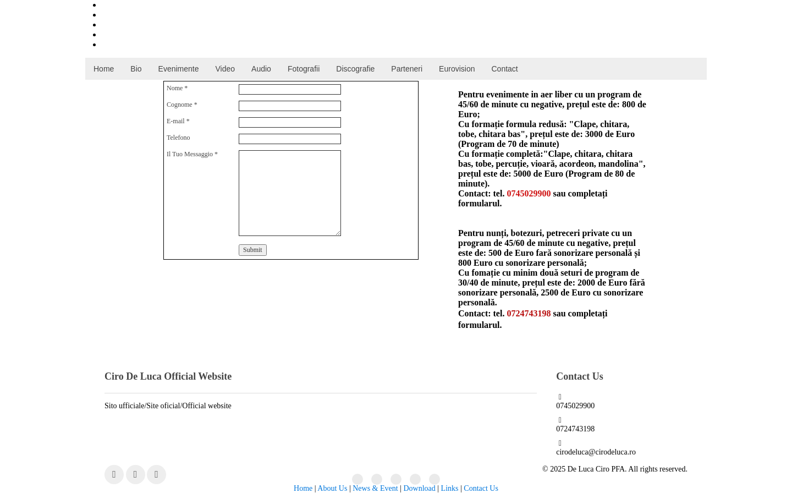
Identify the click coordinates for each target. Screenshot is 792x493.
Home (303, 488)
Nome (177, 88)
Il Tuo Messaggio (192, 154)
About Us (332, 488)
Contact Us (481, 488)
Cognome (182, 104)
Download (419, 488)
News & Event (375, 488)
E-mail (178, 121)
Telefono (178, 137)
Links (450, 488)
